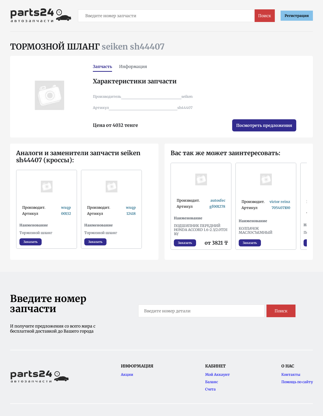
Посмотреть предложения (264, 125)
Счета (210, 389)
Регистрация (297, 15)
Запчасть (102, 66)
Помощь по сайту (297, 382)
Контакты (290, 374)
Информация (133, 66)
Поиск (264, 15)
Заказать (30, 242)
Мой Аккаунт (217, 374)
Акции (127, 374)
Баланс (211, 382)
